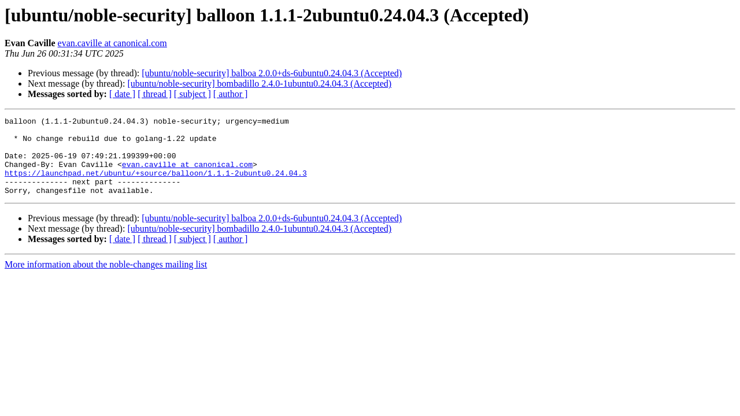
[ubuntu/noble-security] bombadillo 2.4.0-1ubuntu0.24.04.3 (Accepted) (259, 83)
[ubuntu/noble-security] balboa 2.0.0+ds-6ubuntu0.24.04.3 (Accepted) (272, 73)
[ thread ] (155, 94)
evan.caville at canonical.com (112, 43)
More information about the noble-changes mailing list (106, 280)
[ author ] (230, 94)
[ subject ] (192, 94)
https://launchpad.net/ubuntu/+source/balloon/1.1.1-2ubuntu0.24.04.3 (156, 185)
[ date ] (122, 94)
